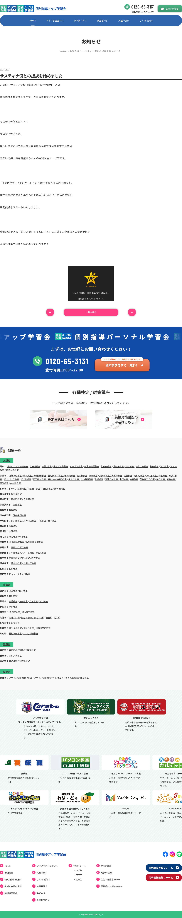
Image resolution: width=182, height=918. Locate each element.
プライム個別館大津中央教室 (48, 677)
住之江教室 (73, 479)
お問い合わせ (172, 8)
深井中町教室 (142, 466)
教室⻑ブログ (43, 900)
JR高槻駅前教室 (16, 542)
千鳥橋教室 (69, 475)
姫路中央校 (39, 617)
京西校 (22, 650)
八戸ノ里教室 (27, 552)
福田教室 (154, 466)
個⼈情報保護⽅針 (13, 879)
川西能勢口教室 (43, 628)
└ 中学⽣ (77, 874)
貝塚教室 (13, 509)
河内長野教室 (19, 515)
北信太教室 (47, 488)
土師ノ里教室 (29, 563)
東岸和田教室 (29, 520)
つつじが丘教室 (30, 633)
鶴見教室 (27, 475)
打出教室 (13, 596)
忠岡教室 (13, 531)
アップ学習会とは (54, 20)
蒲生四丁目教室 (147, 479)
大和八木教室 (15, 655)
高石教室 (13, 536)
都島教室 (171, 479)
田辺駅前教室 (39, 479)
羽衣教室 (23, 536)
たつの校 (15, 622)
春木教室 (52, 520)
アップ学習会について (47, 865)
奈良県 (6, 644)
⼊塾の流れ (123, 20)
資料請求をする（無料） (122, 365)
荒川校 (57, 617)
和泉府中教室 (34, 488)
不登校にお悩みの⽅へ (111, 886)
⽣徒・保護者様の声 (110, 879)
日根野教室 (28, 499)
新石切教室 (41, 552)
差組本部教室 (15, 633)
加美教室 (99, 479)
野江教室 (4, 483)
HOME (33, 20)
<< (50, 312)
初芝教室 (129, 466)
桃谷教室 (128, 475)
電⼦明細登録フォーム (161, 877)
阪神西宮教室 (28, 612)
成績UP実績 (106, 872)
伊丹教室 (13, 606)
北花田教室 (106, 466)
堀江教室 (93, 475)
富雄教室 (31, 650)
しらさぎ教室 (76, 466)
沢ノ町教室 (26, 479)
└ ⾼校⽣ (77, 879)
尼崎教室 (13, 601)
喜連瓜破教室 (111, 479)
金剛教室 (17, 504)
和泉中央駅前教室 (17, 488)
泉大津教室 (16, 493)
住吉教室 (23, 590)
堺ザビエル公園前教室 (17, 466)
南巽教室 (134, 479)
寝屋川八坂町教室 (19, 547)
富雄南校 (13, 650)
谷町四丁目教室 (55, 475)
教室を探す (102, 20)
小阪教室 (15, 552)
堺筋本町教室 (15, 475)
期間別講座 (106, 865)
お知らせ (74, 51)
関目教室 (160, 479)
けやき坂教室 (15, 628)
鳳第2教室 (47, 466)
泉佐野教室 (16, 499)
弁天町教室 (104, 475)
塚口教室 (43, 601)
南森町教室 (15, 483)
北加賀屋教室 (87, 479)
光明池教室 (59, 488)
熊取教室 (13, 525)
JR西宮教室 (14, 612)
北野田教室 (118, 466)
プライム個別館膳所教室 (20, 677)
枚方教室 (35, 557)
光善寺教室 (14, 557)
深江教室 (13, 590)
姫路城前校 (26, 617)
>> (132, 312)
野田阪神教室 (40, 475)
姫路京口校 (14, 617)
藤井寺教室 (16, 563)
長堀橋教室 (82, 475)
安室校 (49, 617)
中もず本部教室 (60, 466)
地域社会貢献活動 (13, 886)
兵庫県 (6, 584)
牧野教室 (25, 557)
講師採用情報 (11, 893)
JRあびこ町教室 (11, 479)
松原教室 (13, 568)
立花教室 (33, 601)
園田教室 (23, 601)
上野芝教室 (35, 466)
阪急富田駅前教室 (34, 542)
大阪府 (6, 460)
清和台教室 (28, 628)
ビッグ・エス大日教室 (19, 574)
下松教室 (42, 520)
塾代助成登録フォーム (161, 868)
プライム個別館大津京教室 (76, 677)
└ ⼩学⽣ (77, 870)
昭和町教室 (139, 475)
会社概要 (9, 872)
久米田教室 (16, 520)
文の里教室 (151, 475)
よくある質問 (146, 20)
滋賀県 (6, 671)
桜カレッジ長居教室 (57, 479)
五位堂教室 (24, 660)
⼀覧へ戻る (91, 312)
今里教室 (162, 475)
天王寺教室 (116, 475)
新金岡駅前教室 (91, 466)
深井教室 (164, 466)
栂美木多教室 (12, 470)
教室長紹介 (42, 886)
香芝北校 (13, 660)
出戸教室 (124, 479)
